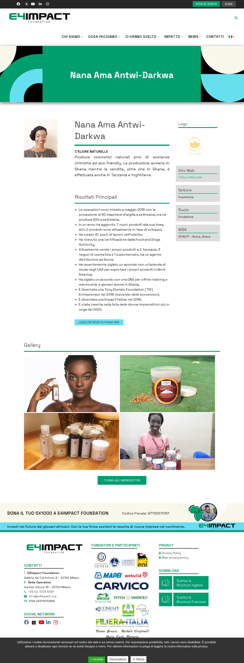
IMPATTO (174, 36)
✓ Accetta (96, 659)
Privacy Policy (171, 553)
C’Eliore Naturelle (190, 177)
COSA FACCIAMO (104, 36)
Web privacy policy (175, 557)
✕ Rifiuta (138, 659)
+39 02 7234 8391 (40, 592)
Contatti (215, 36)
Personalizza (117, 659)
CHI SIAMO (72, 36)
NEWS (195, 36)
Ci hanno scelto (142, 36)
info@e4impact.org (42, 596)
